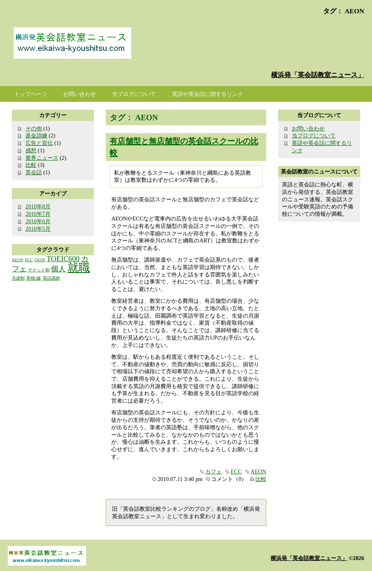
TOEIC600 (63, 259)
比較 (260, 479)
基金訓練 (36, 135)
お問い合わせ (308, 128)
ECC (236, 471)
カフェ (213, 471)
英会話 (33, 172)
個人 (58, 269)
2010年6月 (38, 221)
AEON (258, 471)
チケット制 (39, 270)
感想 (30, 150)
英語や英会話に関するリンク (207, 94)
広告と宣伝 (39, 143)
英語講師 (51, 278)
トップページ (30, 94)
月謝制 (18, 278)
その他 (33, 128)
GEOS (39, 260)
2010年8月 (38, 206)
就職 (78, 267)
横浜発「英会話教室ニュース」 (317, 75)
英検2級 (33, 278)
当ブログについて (314, 135)
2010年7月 (38, 214)
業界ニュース (41, 158)
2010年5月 (38, 229)
